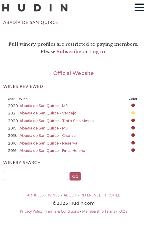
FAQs (122, 211)
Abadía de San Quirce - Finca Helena (52, 150)
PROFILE (112, 195)
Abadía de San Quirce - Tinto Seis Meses (57, 121)
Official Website (73, 73)
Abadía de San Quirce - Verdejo (48, 113)
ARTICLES (35, 195)
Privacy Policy (31, 211)
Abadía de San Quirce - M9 (44, 106)
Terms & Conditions (62, 211)
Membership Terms (98, 211)
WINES (54, 195)
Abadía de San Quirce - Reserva (48, 143)
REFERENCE (90, 195)
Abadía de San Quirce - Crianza (48, 135)
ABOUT (70, 195)
